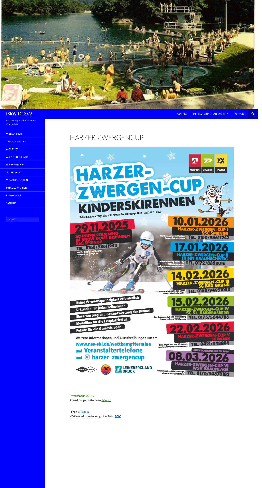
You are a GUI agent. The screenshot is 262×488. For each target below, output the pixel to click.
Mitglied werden (16, 187)
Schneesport (14, 172)
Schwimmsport (15, 164)
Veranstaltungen (17, 180)
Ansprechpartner (17, 157)
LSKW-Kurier (13, 195)
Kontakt (182, 113)
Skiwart (106, 400)
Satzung (11, 203)
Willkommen (14, 133)
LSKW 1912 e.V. (19, 114)
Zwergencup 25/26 (82, 396)
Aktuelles (12, 149)
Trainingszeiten (16, 141)
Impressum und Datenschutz (210, 113)
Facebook (239, 113)
